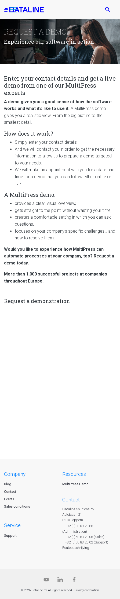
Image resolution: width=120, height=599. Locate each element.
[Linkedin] (60, 581)
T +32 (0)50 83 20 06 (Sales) (83, 537)
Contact (10, 492)
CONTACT (71, 500)
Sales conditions (17, 506)
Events (9, 499)
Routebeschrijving (75, 548)
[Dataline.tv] (46, 581)
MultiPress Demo (75, 484)
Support (10, 535)
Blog (7, 484)
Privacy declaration (86, 590)
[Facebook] (74, 581)
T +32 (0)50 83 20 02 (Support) (85, 542)
